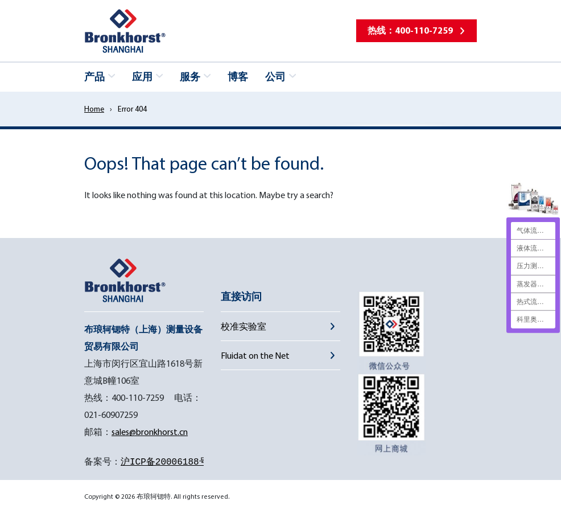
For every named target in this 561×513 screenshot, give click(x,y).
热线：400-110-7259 (410, 30)
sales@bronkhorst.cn (150, 431)
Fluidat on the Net (255, 355)
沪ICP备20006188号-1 (170, 462)
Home (94, 109)
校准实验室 (243, 326)
